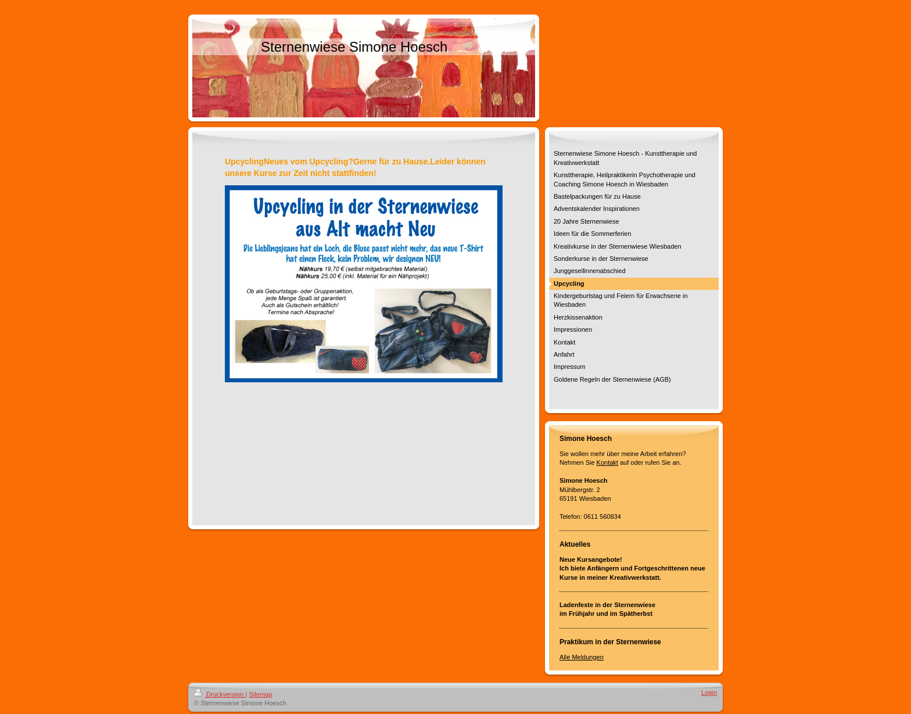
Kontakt (607, 462)
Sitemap (260, 694)
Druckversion (219, 694)
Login (709, 692)
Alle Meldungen (581, 657)
